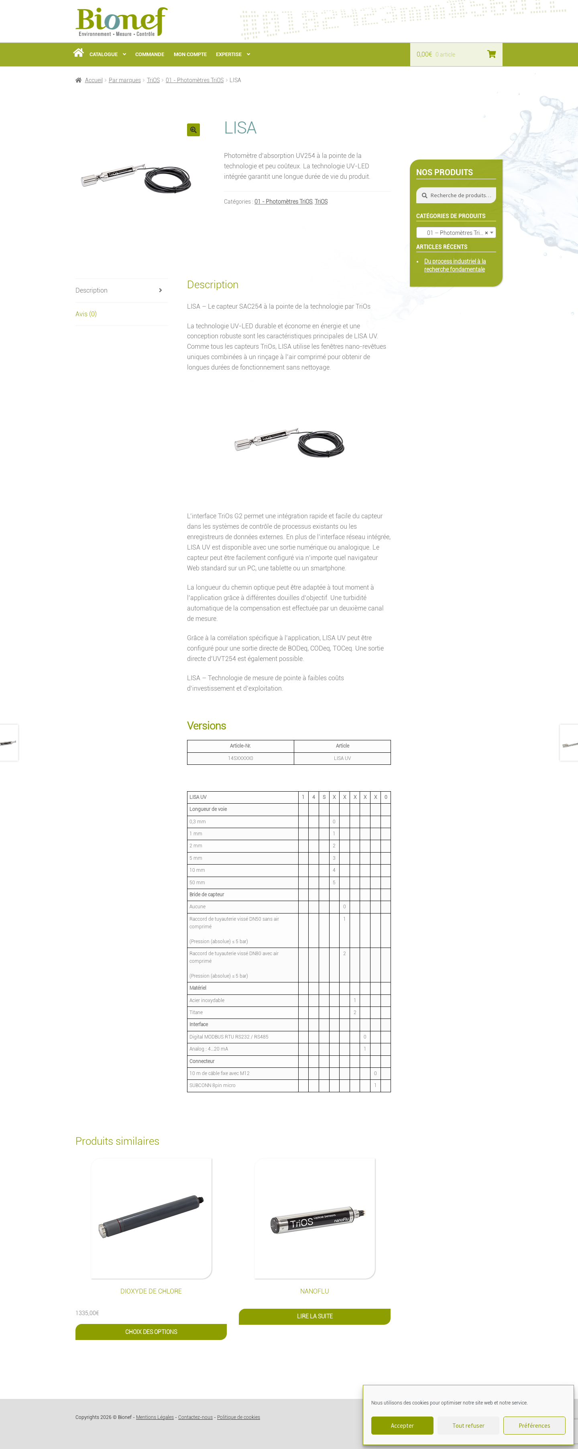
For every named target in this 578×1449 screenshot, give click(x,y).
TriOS (153, 80)
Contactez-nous (195, 1417)
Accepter (402, 1425)
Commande (149, 54)
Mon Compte (190, 54)
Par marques (125, 80)
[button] (193, 129)
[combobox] (456, 232)
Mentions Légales (155, 1417)
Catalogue (104, 54)
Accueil (94, 80)
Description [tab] (91, 290)
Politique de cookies (238, 1417)
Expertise (229, 54)
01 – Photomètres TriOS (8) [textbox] (457, 232)
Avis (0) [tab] (86, 314)
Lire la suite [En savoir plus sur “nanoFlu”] (315, 1316)
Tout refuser (468, 1425)
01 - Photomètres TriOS (195, 80)
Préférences (534, 1425)
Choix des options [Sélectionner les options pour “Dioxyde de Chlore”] (151, 1332)
